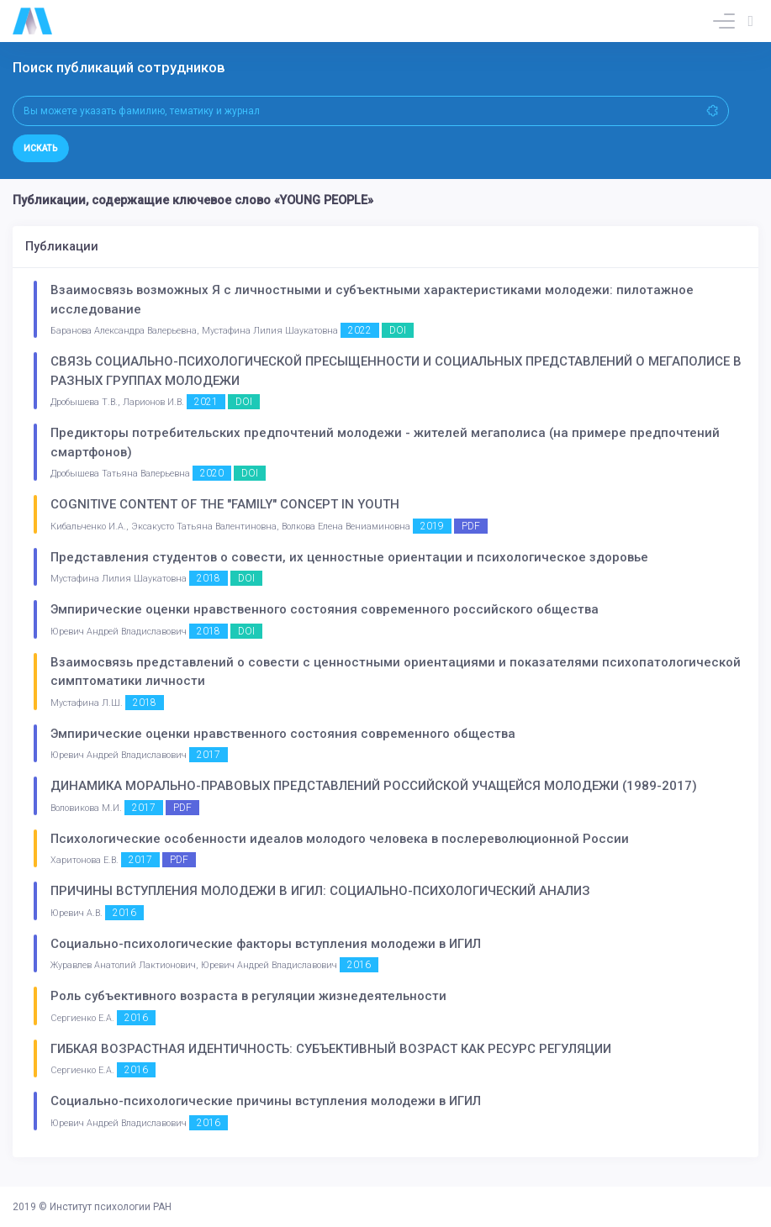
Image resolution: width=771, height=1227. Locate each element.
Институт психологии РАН (111, 1207)
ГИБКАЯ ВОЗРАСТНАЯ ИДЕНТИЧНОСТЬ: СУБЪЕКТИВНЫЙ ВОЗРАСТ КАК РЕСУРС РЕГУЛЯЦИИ (330, 1048)
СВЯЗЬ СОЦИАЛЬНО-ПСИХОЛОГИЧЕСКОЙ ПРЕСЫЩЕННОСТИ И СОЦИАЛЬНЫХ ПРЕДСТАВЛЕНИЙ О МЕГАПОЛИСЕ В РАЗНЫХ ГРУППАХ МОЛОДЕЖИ (396, 371)
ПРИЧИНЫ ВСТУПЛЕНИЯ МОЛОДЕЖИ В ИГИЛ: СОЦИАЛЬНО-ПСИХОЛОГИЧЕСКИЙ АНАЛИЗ (320, 890)
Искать (41, 148)
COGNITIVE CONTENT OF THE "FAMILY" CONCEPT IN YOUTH (224, 504)
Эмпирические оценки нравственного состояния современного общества (282, 733)
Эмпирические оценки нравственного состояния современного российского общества (324, 609)
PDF (471, 526)
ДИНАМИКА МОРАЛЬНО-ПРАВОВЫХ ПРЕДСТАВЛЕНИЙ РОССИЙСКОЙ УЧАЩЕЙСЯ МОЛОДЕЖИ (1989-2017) (373, 785)
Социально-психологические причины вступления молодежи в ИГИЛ (265, 1101)
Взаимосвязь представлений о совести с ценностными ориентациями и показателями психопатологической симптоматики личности (395, 672)
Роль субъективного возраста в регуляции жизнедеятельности (248, 995)
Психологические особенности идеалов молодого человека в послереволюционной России (339, 838)
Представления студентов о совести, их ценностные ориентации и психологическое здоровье (349, 557)
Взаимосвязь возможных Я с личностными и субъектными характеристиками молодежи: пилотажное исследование (372, 299)
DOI (397, 330)
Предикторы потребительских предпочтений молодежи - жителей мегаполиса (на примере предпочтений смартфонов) (385, 442)
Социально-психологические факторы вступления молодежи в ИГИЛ (265, 943)
